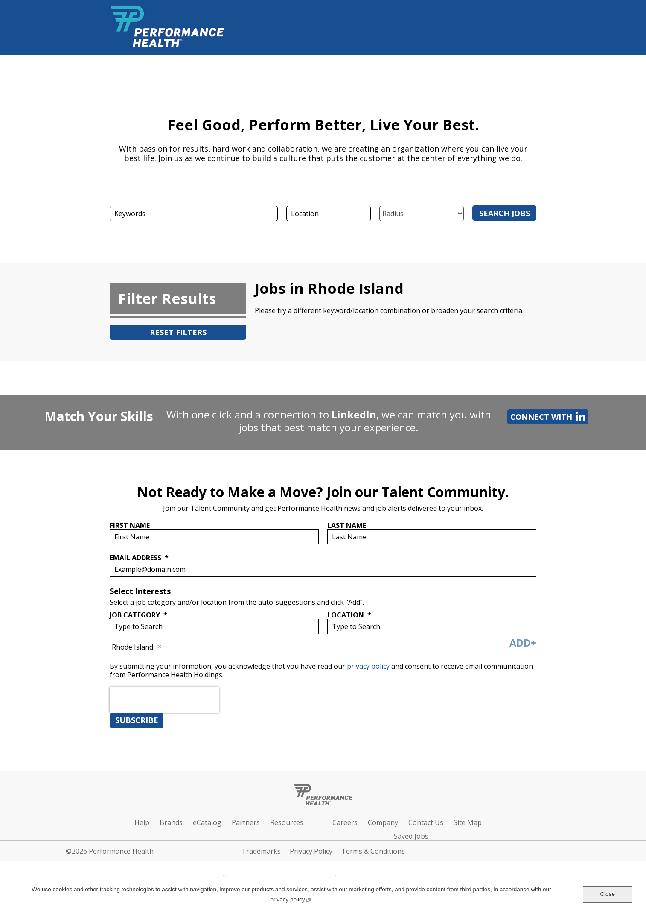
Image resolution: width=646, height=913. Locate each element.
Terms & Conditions (373, 851)
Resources (286, 822)
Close (607, 894)
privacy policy (369, 666)
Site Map (468, 822)
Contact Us (425, 822)
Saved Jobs (411, 836)
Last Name (346, 525)
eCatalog (207, 822)
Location (349, 615)
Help (141, 822)
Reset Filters (178, 332)
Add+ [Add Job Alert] (522, 643)
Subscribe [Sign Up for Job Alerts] (136, 720)
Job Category (138, 615)
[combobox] (328, 213)
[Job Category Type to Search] (214, 626)
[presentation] (164, 719)
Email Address (139, 557)
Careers (345, 822)
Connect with (546, 416)
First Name (130, 525)
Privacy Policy (311, 851)
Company (383, 822)
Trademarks (261, 851)
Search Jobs (504, 213)
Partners (246, 822)
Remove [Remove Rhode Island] (159, 647)
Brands (171, 822)
